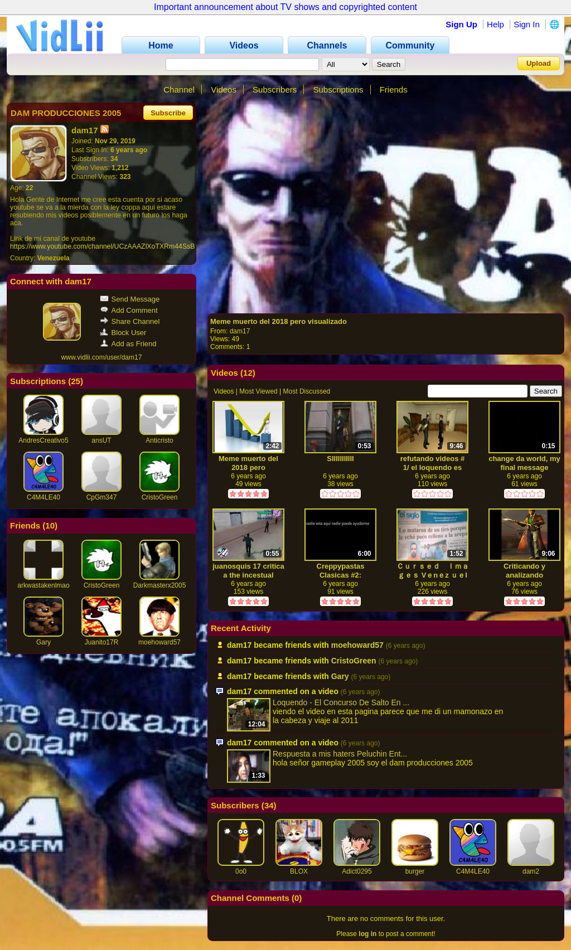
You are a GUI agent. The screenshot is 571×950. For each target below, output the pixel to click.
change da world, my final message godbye (524, 463)
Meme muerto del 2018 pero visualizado (278, 321)
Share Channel (130, 321)
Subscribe (168, 113)
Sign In (527, 24)
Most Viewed (258, 391)
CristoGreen (160, 497)
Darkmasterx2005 (159, 585)
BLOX (299, 871)
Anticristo (159, 440)
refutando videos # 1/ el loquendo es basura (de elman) (432, 463)
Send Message (130, 299)
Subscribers (275, 89)
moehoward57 (159, 642)
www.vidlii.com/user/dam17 (101, 357)
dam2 (530, 871)
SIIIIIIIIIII (340, 458)
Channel (179, 89)
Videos (223, 89)
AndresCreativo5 (43, 440)
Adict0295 (356, 871)
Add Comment (129, 310)
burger (415, 871)
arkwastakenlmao (43, 585)
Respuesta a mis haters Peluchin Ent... (340, 753)
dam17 (240, 331)
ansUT (101, 440)
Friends (394, 89)
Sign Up (461, 24)
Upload (538, 63)
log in (367, 934)
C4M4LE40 (43, 497)
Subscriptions (338, 89)
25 (75, 381)
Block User (123, 332)
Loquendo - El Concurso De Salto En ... (341, 702)
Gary (43, 642)
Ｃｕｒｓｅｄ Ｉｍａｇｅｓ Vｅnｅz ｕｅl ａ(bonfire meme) (432, 570)
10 (50, 525)
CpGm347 (101, 497)
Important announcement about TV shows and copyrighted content (285, 7)
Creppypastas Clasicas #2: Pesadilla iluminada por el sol (340, 570)
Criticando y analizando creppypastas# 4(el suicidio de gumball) (525, 570)
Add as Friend (128, 344)
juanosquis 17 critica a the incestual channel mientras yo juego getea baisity (248, 570)
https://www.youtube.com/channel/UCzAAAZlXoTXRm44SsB (102, 246)
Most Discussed (307, 391)
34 (269, 805)
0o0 (240, 871)
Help (495, 24)
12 (248, 372)
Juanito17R (102, 642)
